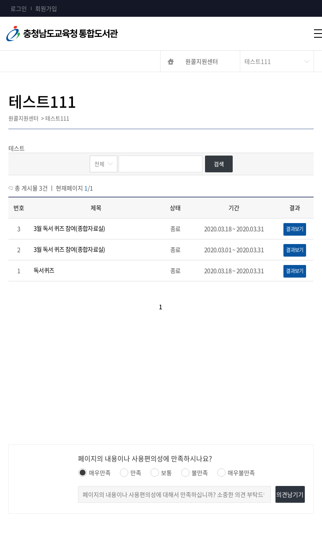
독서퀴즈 (44, 270)
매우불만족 (236, 472)
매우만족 (94, 472)
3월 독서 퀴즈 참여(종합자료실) (69, 228)
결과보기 (294, 229)
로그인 (18, 8)
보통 (161, 472)
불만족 (194, 472)
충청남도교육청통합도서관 (92, 33)
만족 (130, 472)
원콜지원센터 (201, 61)
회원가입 (46, 8)
